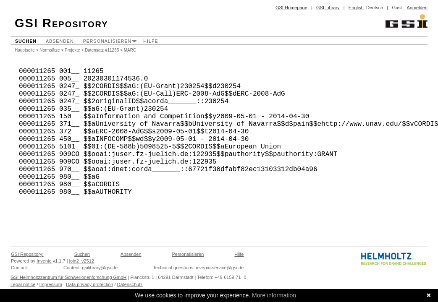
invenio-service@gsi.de (220, 267)
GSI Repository (61, 23)
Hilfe (150, 41)
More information (274, 295)
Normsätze (49, 50)
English (356, 7)
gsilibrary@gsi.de (100, 267)
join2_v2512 (81, 260)
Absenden (60, 41)
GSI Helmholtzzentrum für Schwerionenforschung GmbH (68, 277)
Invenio (44, 260)
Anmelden (417, 7)
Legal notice (22, 284)
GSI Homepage (291, 7)
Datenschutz (130, 284)
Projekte (72, 50)
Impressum (50, 284)
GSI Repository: (27, 254)
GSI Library (328, 7)
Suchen (26, 41)
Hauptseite (25, 50)
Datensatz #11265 (102, 50)
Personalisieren (107, 41)
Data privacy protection (89, 284)
